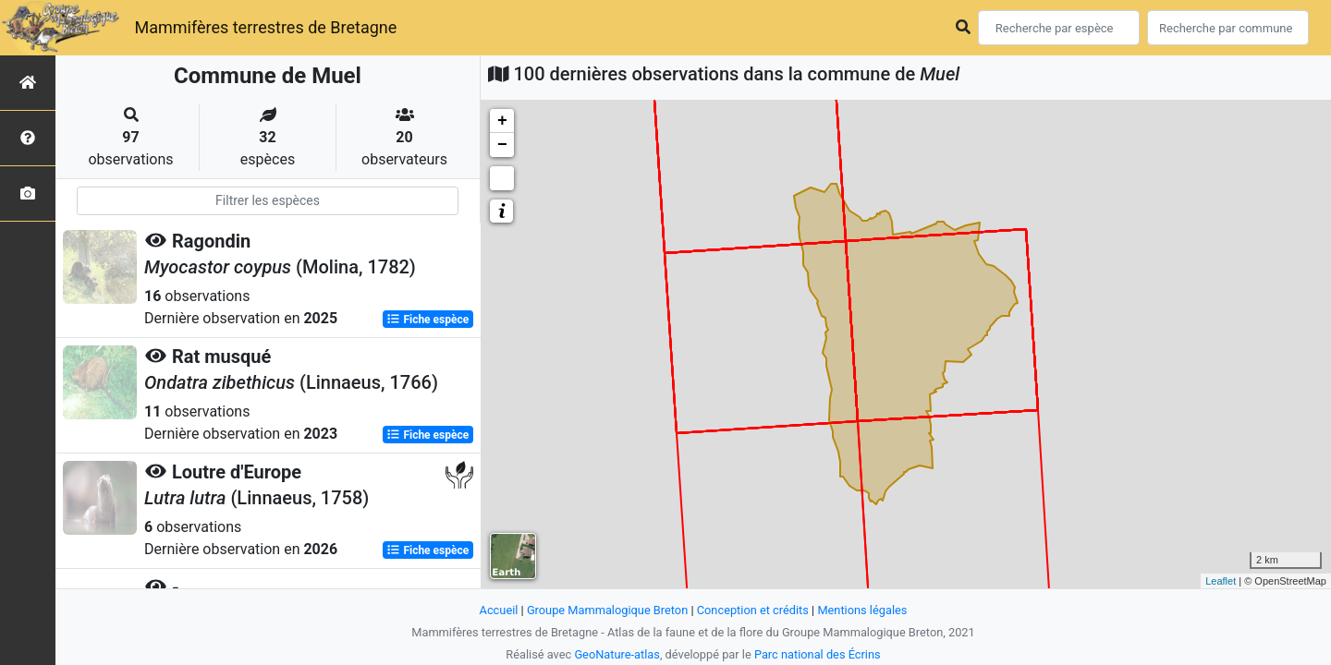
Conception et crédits (753, 610)
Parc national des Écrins (817, 654)
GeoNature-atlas (617, 654)
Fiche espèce (427, 319)
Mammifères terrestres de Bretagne (265, 27)
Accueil (499, 610)
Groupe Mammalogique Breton (607, 610)
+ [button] (502, 121)
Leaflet (1220, 580)
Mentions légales (862, 610)
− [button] (502, 145)
